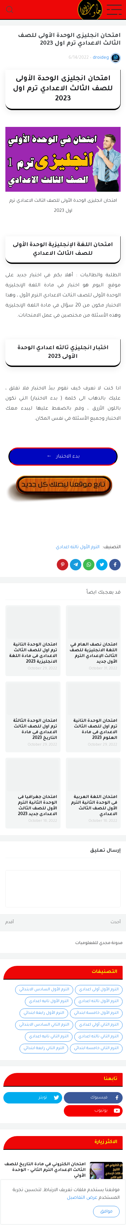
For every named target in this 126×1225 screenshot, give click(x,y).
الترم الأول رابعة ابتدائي (44, 1013)
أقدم (9, 922)
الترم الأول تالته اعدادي (77, 547)
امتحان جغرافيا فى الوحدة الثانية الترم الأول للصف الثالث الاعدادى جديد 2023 (37, 806)
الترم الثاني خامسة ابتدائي (96, 1048)
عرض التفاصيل (82, 1197)
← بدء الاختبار (63, 457)
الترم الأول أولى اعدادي (99, 990)
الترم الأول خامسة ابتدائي (96, 1013)
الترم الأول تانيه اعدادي (49, 1001)
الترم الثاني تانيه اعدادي (49, 1037)
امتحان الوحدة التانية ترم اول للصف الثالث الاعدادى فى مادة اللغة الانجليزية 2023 (33, 653)
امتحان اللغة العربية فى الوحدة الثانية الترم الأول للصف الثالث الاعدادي (94, 806)
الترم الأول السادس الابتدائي (44, 990)
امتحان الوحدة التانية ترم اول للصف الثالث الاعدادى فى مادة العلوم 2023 (95, 730)
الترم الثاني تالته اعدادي (98, 1037)
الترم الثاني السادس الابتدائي (44, 1025)
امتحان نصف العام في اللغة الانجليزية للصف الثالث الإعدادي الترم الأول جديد (93, 653)
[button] (114, 10)
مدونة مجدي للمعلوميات (99, 943)
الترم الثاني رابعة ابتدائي (44, 1048)
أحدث (116, 922)
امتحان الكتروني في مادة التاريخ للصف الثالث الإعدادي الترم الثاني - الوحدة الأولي (45, 1170)
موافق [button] (106, 1211)
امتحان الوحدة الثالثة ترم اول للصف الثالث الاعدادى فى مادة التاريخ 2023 (35, 730)
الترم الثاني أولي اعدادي (99, 1025)
